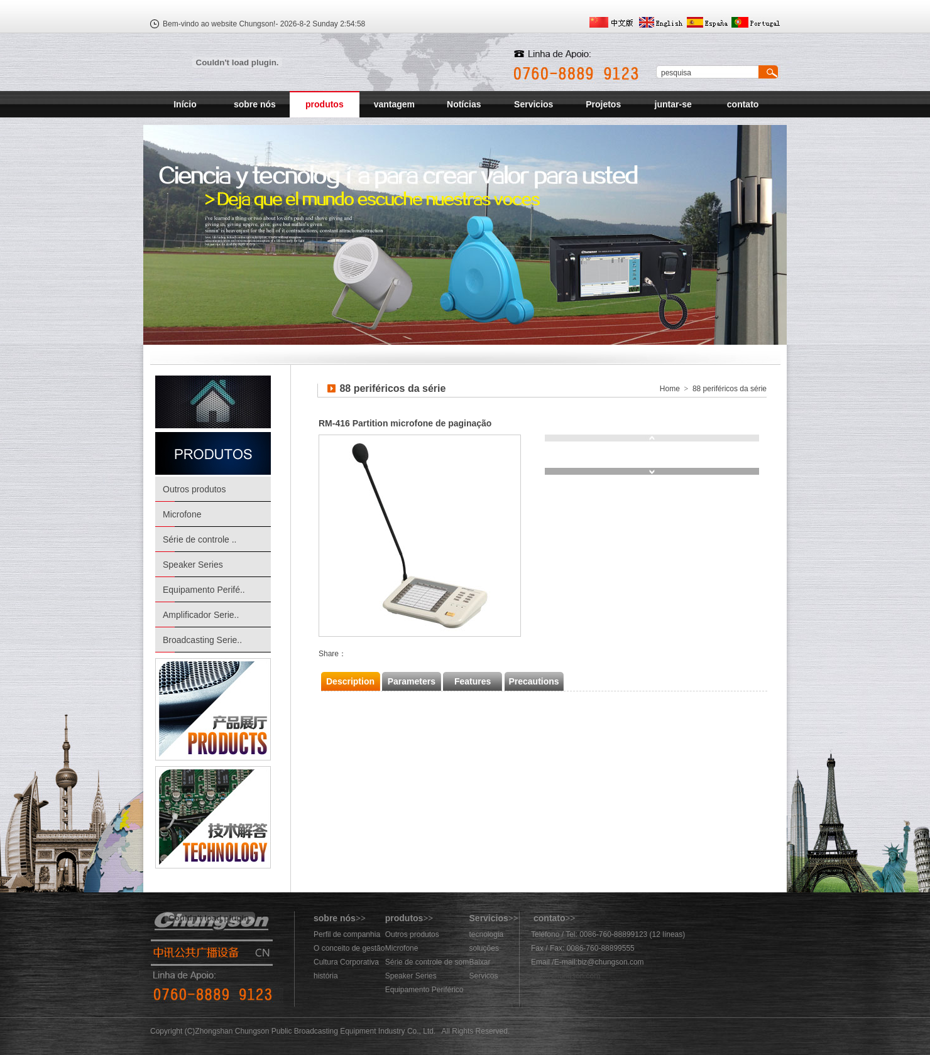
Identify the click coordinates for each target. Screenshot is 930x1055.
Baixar (480, 962)
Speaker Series (193, 565)
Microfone (182, 514)
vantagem (394, 104)
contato (743, 104)
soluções (484, 948)
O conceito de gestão (349, 948)
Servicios (533, 104)
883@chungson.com (565, 975)
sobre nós (255, 104)
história (326, 975)
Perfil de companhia (347, 934)
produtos (324, 104)
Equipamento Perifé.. (204, 590)
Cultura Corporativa (346, 962)
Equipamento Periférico (424, 989)
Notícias (464, 104)
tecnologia (486, 934)
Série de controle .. (200, 539)
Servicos (483, 975)
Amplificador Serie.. (201, 615)
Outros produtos (194, 489)
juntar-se (673, 104)
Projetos (603, 104)
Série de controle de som (427, 962)
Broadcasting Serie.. (202, 640)
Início (185, 104)
